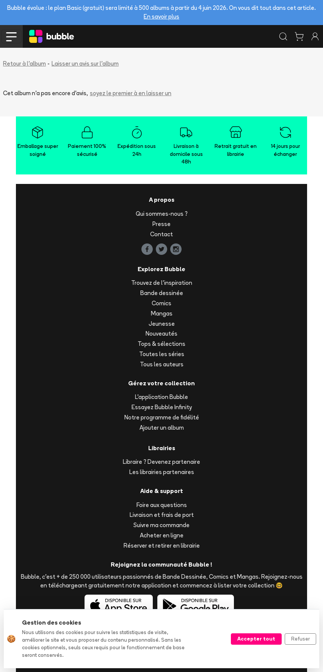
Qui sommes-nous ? (162, 213)
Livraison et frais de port (162, 514)
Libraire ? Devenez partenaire (161, 461)
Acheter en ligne (161, 535)
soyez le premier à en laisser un (130, 93)
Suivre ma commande (161, 525)
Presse (161, 224)
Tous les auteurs (161, 364)
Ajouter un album (162, 427)
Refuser (300, 639)
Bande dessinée (161, 293)
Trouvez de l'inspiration (161, 282)
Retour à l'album (24, 63)
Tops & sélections (161, 343)
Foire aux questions (161, 505)
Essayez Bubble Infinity (162, 407)
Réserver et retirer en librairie (162, 545)
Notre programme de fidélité (161, 417)
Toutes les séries (161, 354)
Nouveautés (161, 333)
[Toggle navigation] (11, 36)
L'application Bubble (161, 396)
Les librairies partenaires (161, 472)
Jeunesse (162, 323)
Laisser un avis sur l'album (85, 63)
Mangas (161, 313)
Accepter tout (256, 639)
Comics (161, 303)
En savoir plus (161, 16)
